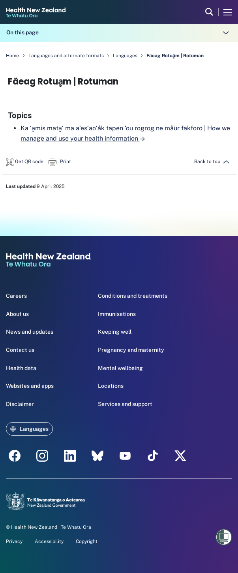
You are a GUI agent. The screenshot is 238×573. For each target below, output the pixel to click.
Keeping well (114, 332)
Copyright (86, 541)
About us (17, 314)
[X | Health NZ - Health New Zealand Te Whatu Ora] (180, 456)
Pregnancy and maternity (131, 350)
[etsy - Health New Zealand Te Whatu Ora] (97, 456)
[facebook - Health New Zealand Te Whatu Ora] (15, 456)
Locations (111, 386)
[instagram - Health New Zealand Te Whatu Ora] (42, 456)
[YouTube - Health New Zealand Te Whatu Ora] (125, 456)
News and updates (29, 332)
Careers (16, 296)
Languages (126, 55)
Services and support (125, 404)
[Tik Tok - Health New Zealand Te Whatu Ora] (153, 456)
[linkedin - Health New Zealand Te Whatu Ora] (70, 456)
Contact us (20, 350)
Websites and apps (30, 386)
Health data (21, 368)
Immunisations (117, 314)
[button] (24, 161)
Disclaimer (20, 404)
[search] (209, 12)
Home (12, 55)
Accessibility (49, 541)
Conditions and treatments (132, 296)
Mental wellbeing (120, 368)
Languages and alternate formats (66, 55)
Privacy (14, 541)
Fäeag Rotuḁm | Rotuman (175, 55)
